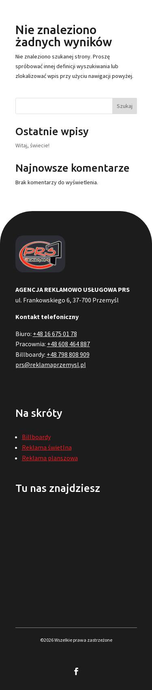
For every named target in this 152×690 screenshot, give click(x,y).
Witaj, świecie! (32, 145)
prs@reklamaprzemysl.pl (50, 364)
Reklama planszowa (50, 458)
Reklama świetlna (47, 447)
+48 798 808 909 (68, 354)
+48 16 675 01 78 (55, 334)
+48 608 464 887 (68, 344)
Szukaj (125, 106)
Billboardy (36, 437)
